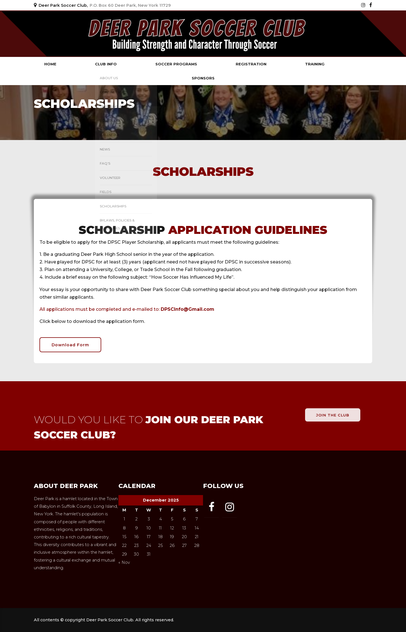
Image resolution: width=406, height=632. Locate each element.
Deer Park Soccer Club (87, 33)
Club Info (106, 64)
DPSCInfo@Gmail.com (187, 309)
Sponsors (203, 78)
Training (315, 64)
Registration (251, 64)
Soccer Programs (176, 64)
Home (50, 64)
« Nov (124, 562)
